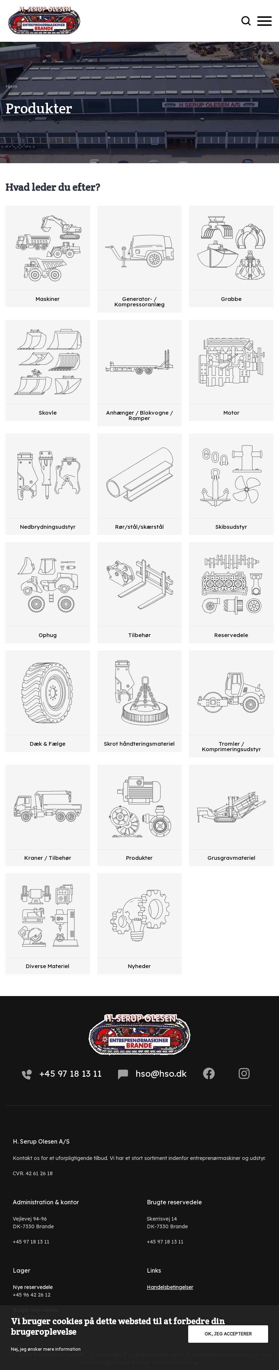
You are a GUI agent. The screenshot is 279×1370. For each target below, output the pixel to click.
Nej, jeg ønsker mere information (46, 1349)
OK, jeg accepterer (228, 1334)
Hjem (11, 86)
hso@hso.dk (152, 1074)
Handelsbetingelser (170, 1287)
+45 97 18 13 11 (62, 1074)
